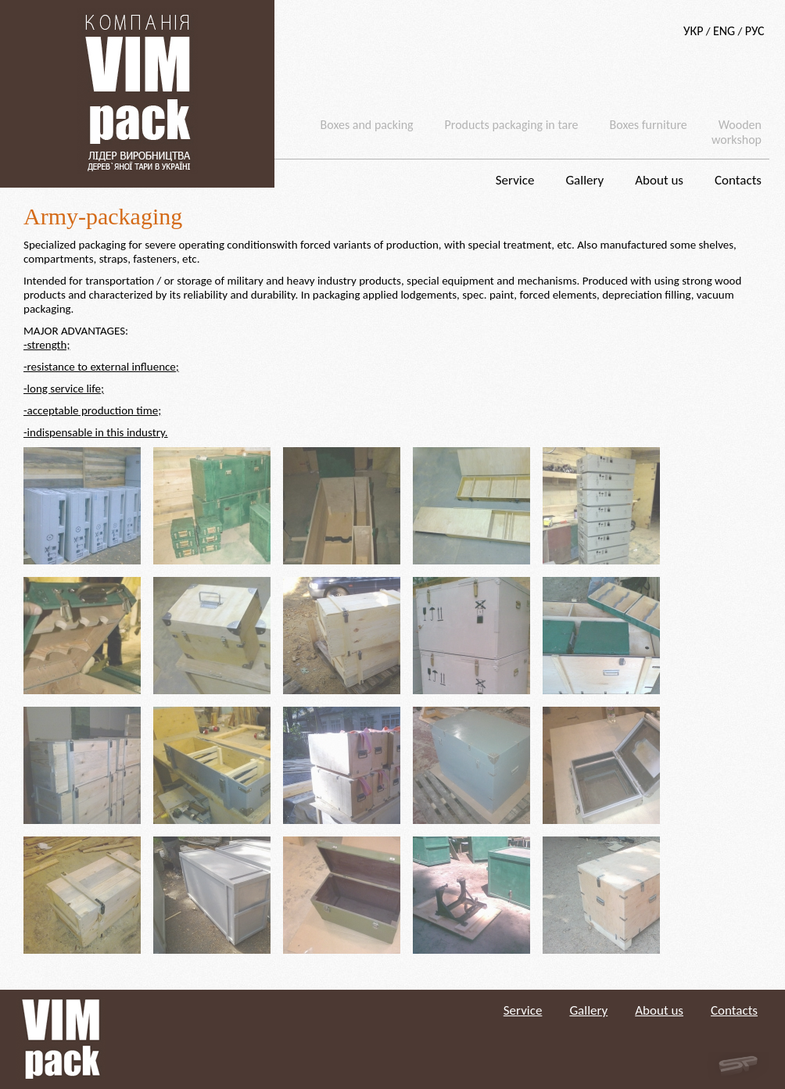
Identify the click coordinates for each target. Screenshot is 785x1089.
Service (515, 180)
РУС (755, 30)
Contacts (738, 180)
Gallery (584, 180)
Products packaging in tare (512, 124)
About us (659, 180)
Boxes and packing (367, 124)
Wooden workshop (737, 132)
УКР (693, 30)
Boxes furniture (648, 124)
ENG (724, 30)
